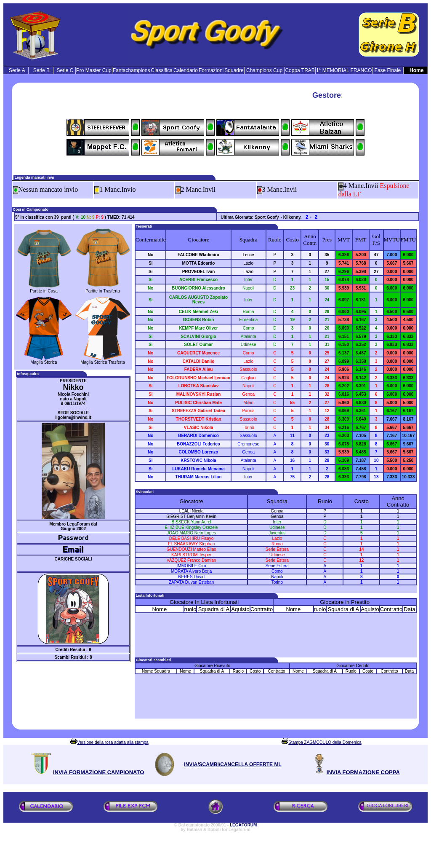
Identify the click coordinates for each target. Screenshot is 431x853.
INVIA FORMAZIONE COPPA (363, 772)
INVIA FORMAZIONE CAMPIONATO (98, 772)
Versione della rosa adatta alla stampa (113, 742)
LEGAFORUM (243, 825)
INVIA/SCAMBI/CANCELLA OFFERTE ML (233, 764)
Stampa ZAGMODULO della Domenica (324, 742)
